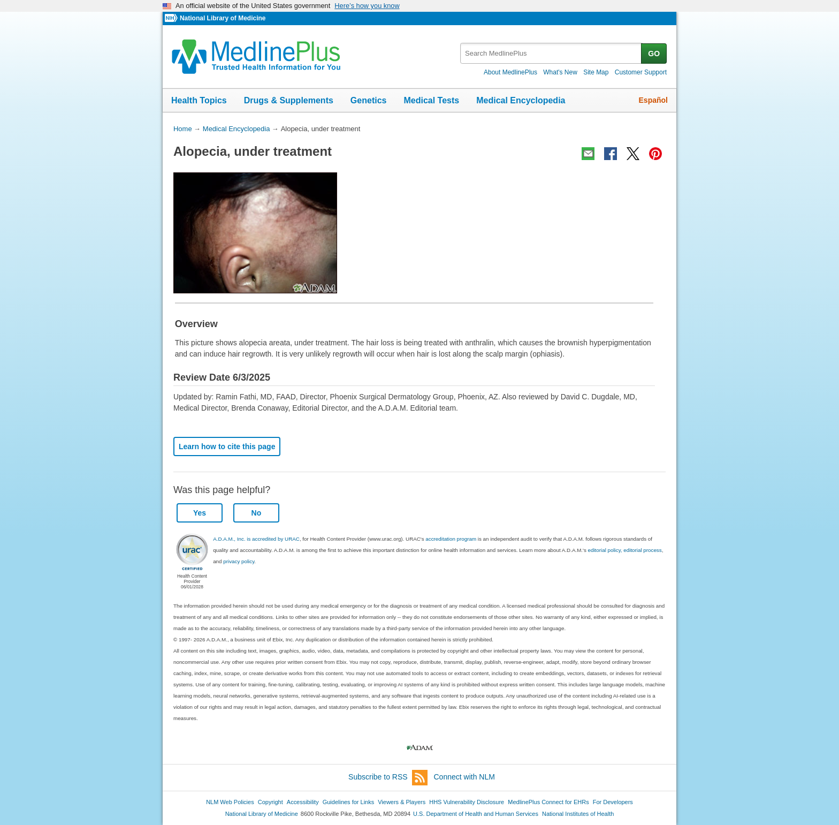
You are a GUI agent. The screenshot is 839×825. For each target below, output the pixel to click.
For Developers (613, 802)
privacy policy (238, 561)
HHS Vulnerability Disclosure (466, 802)
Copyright (270, 802)
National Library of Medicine (222, 18)
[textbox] (551, 53)
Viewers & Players (401, 802)
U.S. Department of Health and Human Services (475, 814)
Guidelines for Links (348, 802)
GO (654, 53)
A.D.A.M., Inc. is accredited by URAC (256, 539)
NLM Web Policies (230, 802)
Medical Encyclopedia (520, 100)
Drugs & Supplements (288, 100)
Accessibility (303, 802)
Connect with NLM (464, 777)
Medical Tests (431, 100)
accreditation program (450, 539)
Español (653, 100)
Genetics (368, 100)
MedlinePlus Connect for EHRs (548, 802)
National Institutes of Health (578, 814)
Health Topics (199, 100)
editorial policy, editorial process (625, 550)
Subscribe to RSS (388, 777)
